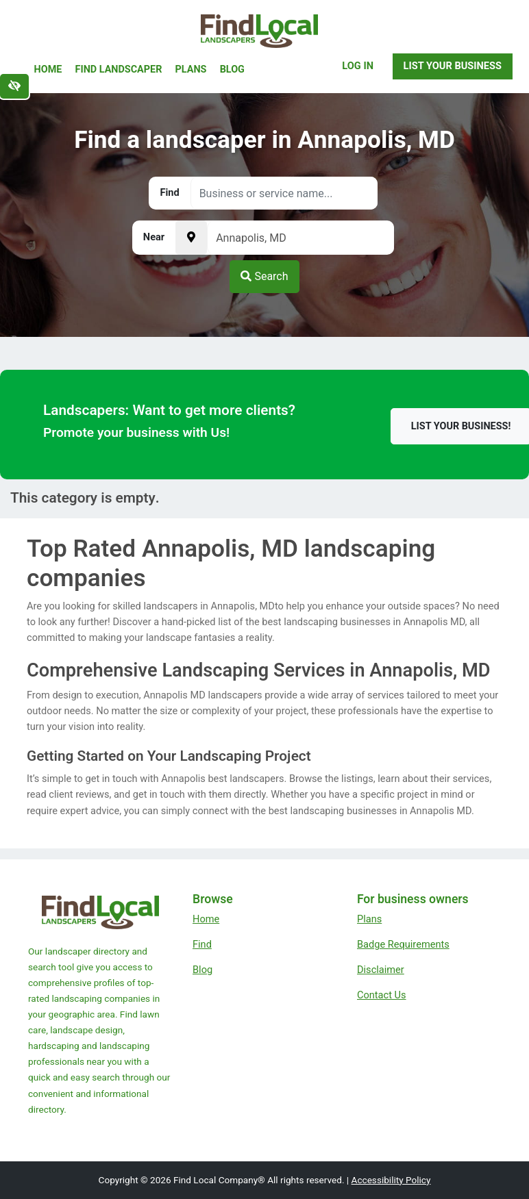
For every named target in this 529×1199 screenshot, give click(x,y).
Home (48, 69)
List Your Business (453, 66)
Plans (191, 69)
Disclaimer (380, 969)
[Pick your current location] (191, 237)
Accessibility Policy (391, 1179)
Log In (357, 66)
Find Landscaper (118, 69)
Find (202, 944)
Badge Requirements (403, 944)
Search (264, 276)
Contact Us (381, 995)
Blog (232, 69)
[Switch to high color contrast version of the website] (14, 86)
